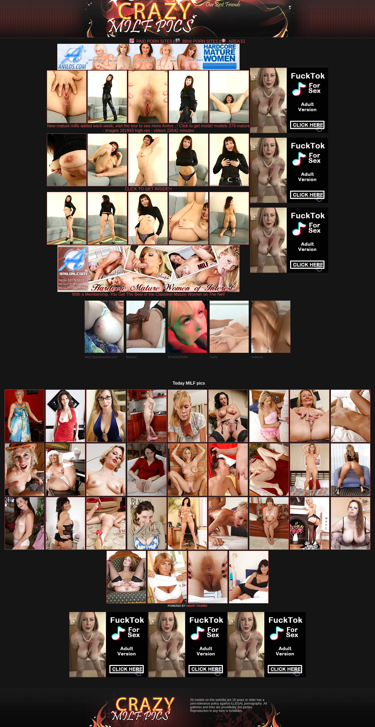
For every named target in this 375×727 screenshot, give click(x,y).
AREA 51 (233, 41)
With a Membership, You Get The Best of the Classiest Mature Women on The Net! (148, 292)
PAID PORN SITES (151, 41)
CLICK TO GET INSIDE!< (148, 189)
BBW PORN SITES (197, 41)
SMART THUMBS (196, 605)
